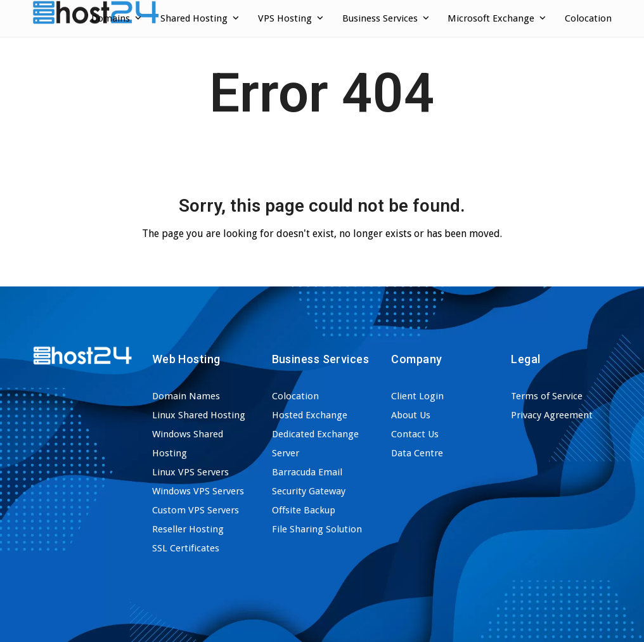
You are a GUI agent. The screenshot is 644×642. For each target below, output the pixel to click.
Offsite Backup (303, 510)
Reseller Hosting (188, 529)
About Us (410, 415)
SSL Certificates (185, 548)
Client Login (417, 396)
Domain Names (186, 396)
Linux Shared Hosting (198, 415)
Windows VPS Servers (198, 491)
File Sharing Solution (317, 529)
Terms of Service (547, 396)
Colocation (295, 396)
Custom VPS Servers (195, 510)
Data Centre (417, 453)
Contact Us (415, 434)
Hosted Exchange (309, 415)
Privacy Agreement (552, 415)
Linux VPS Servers (190, 472)
